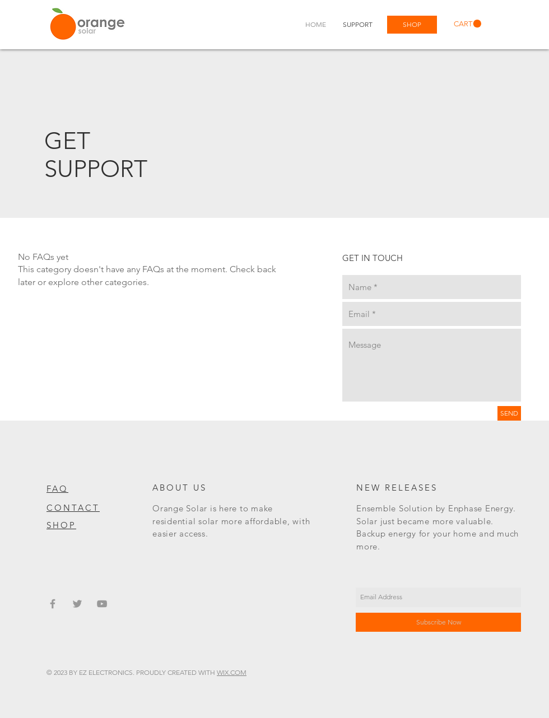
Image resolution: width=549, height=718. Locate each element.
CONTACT (73, 507)
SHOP (61, 525)
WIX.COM (231, 672)
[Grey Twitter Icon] (77, 604)
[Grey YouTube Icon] (102, 604)
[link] (467, 24)
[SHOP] (412, 25)
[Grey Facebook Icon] (52, 604)
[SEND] (509, 413)
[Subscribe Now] (438, 622)
